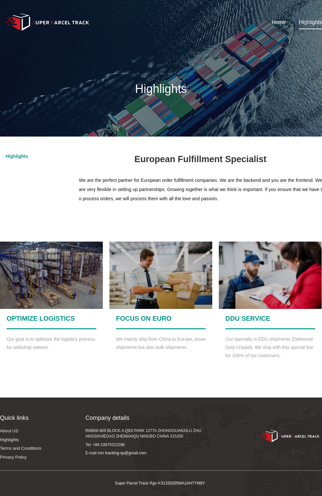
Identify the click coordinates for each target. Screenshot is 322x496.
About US (9, 430)
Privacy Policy (13, 457)
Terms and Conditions (20, 448)
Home (279, 22)
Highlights (310, 22)
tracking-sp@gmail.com (126, 453)
